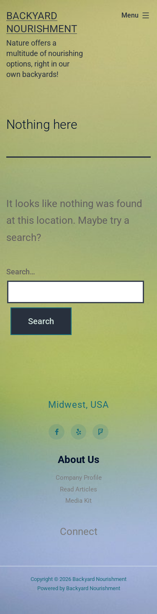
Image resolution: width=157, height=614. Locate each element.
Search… (20, 271)
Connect (79, 531)
